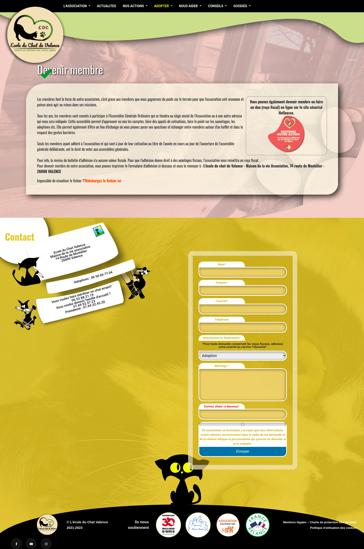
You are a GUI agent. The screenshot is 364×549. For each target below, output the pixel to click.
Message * (222, 366)
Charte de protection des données (333, 522)
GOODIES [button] (240, 6)
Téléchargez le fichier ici (102, 180)
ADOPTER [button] (162, 6)
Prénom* (222, 282)
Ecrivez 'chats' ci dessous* (221, 406)
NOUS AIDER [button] (188, 6)
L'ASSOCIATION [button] (75, 6)
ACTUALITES (106, 6)
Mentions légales (295, 522)
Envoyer (242, 451)
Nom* (221, 264)
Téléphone (222, 319)
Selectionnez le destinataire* (222, 338)
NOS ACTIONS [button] (134, 6)
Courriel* (222, 301)
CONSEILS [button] (216, 6)
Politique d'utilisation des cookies (333, 528)
